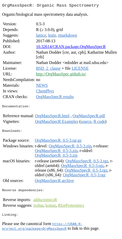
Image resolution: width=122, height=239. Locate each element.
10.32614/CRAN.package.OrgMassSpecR (70, 47)
